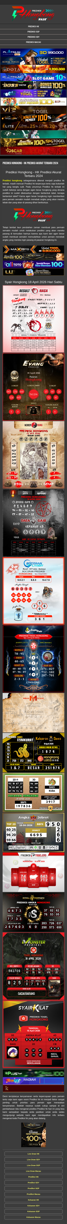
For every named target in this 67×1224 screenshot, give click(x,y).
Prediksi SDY (33, 37)
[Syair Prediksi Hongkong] (33, 53)
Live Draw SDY (33, 1160)
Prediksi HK (33, 26)
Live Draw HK (33, 1154)
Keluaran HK (33, 1200)
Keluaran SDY (33, 1206)
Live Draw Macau (33, 1171)
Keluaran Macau (33, 1217)
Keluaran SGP (33, 1211)
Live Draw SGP (33, 1165)
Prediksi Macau (33, 42)
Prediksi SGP (33, 31)
